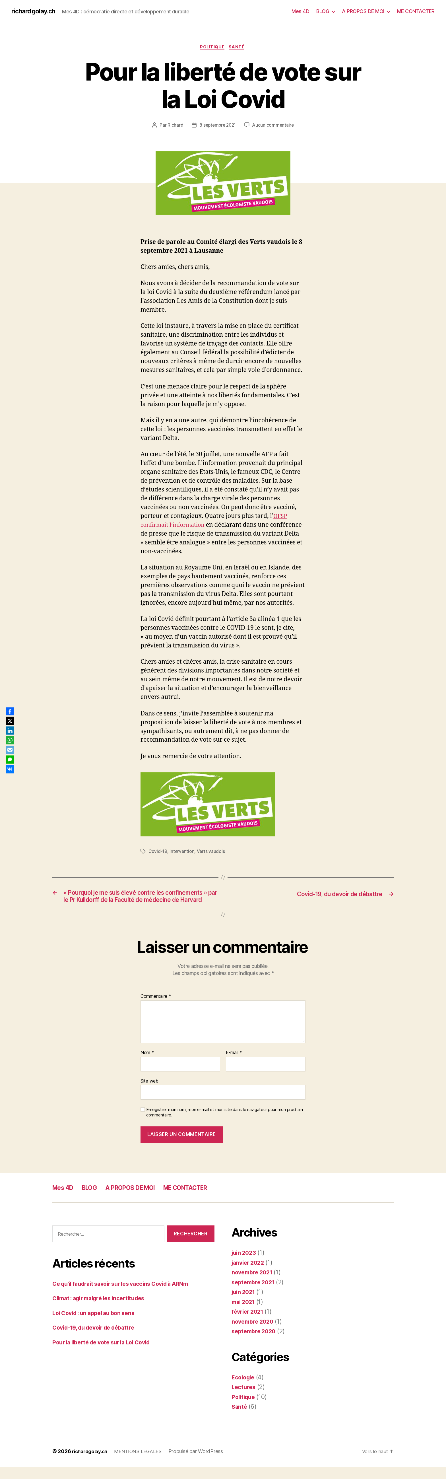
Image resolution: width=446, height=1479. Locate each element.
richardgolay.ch (34, 11)
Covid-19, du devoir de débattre (98, 1339)
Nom (147, 1064)
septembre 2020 (255, 1343)
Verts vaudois (212, 852)
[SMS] (11, 760)
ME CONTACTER (416, 11)
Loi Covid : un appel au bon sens (97, 1324)
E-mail (234, 1064)
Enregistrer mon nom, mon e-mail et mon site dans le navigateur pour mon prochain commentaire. (224, 1124)
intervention (182, 852)
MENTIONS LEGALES (143, 1463)
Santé (238, 48)
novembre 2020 (254, 1333)
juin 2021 (245, 1303)
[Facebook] (11, 710)
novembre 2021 (254, 1284)
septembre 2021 (255, 1293)
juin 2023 (245, 1264)
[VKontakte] (11, 770)
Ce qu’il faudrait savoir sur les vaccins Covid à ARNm (127, 1295)
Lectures (244, 1398)
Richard (173, 126)
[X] (11, 720)
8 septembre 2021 (217, 126)
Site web (149, 1092)
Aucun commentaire (274, 126)
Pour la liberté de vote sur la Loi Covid (106, 1353)
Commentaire (156, 1008)
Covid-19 (158, 852)
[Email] (11, 750)
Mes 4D (300, 11)
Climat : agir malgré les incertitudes (103, 1310)
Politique (212, 48)
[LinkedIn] (11, 730)
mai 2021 (244, 1313)
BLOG (322, 11)
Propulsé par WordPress (202, 1463)
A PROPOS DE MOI (363, 11)
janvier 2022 (249, 1274)
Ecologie (244, 1388)
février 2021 (249, 1323)
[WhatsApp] (11, 740)
